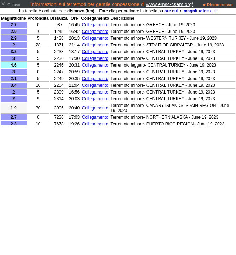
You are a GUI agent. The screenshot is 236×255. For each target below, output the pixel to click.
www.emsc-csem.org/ (169, 4)
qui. (171, 10)
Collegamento (95, 24)
